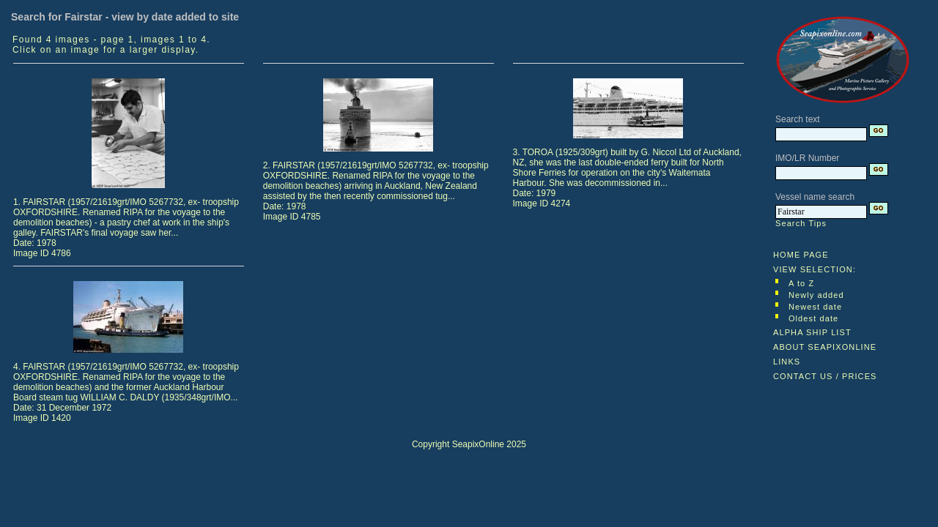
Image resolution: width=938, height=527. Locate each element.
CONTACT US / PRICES (825, 376)
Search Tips (801, 223)
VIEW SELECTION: (814, 269)
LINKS (786, 361)
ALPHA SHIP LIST (812, 332)
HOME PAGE (801, 254)
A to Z (801, 283)
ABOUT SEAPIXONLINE (824, 347)
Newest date (815, 306)
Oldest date (813, 318)
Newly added (816, 295)
